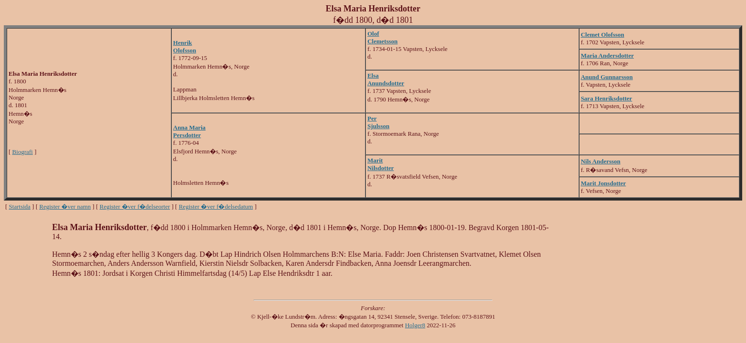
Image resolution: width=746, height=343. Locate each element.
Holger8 (415, 325)
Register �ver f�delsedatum (216, 206)
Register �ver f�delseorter (134, 206)
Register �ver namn (65, 206)
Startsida (20, 206)
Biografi (22, 151)
